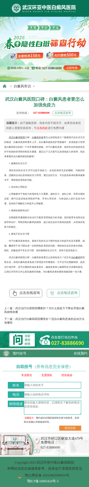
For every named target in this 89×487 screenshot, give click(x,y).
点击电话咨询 (62, 112)
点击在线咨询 (26, 293)
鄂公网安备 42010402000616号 (47, 475)
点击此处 (42, 128)
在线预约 (80, 353)
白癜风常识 (22, 86)
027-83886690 (41, 112)
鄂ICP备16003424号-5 (43, 481)
